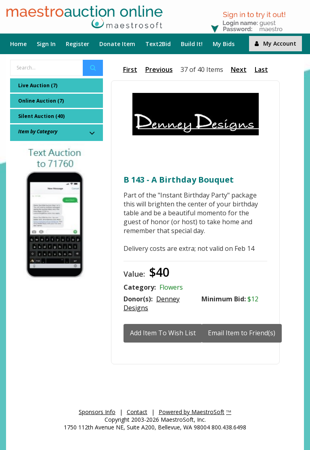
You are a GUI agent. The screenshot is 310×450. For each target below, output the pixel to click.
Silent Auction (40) (41, 116)
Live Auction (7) (37, 85)
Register (77, 44)
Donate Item (117, 44)
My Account (275, 43)
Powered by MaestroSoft (191, 412)
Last (261, 69)
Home (18, 44)
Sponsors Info (97, 412)
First (130, 69)
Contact (137, 412)
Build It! (192, 44)
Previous (159, 69)
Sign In (46, 44)
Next (239, 69)
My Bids (224, 44)
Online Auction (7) (41, 100)
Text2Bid (158, 44)
